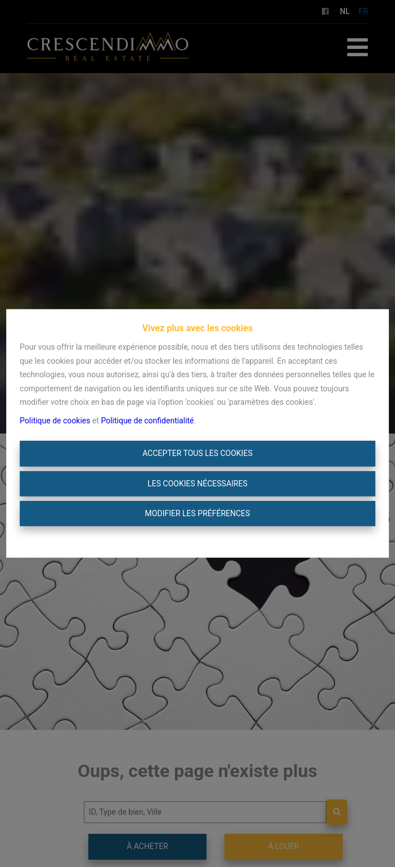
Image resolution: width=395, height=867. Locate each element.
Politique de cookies (55, 420)
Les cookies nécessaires (197, 483)
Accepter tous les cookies (197, 453)
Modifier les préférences (197, 513)
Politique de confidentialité (147, 420)
